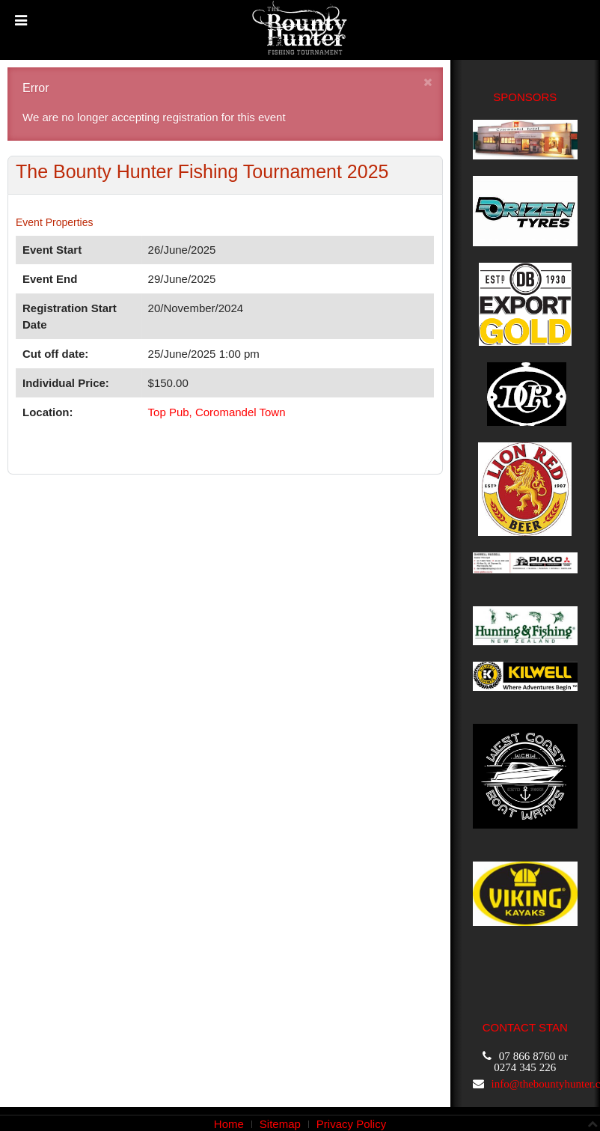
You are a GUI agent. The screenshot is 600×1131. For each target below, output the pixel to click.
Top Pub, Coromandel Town (217, 412)
